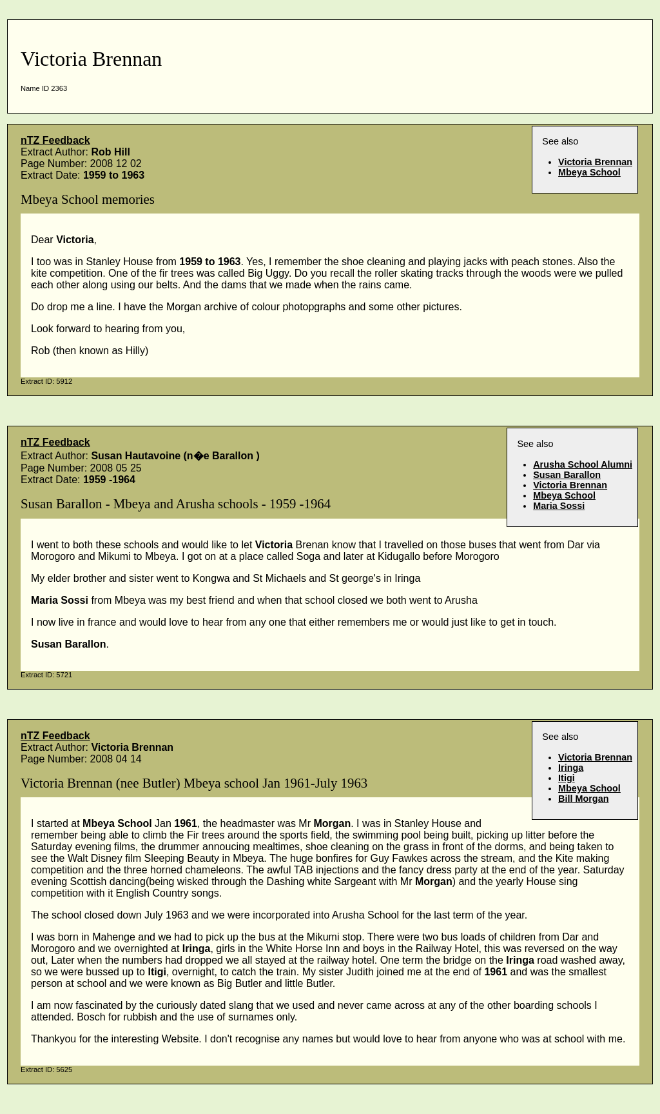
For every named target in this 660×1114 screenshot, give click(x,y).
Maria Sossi (559, 506)
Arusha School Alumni (582, 464)
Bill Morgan (583, 798)
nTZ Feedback (55, 140)
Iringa (570, 767)
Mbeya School (589, 172)
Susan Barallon (567, 475)
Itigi (566, 778)
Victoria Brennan (595, 162)
